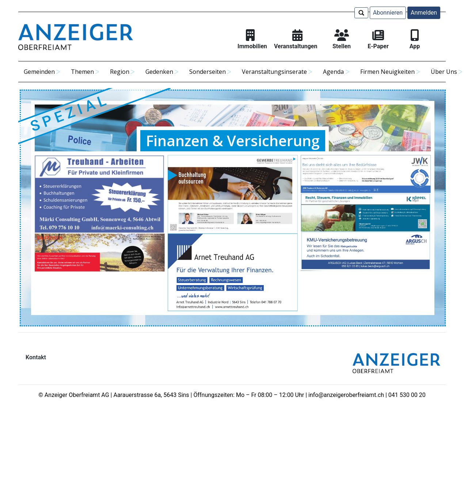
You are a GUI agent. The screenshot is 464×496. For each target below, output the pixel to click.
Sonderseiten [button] (207, 72)
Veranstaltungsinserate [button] (274, 72)
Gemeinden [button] (39, 72)
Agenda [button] (333, 72)
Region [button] (119, 72)
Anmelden (424, 12)
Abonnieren (388, 12)
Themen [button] (82, 72)
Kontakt (36, 357)
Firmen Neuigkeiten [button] (387, 72)
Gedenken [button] (159, 72)
